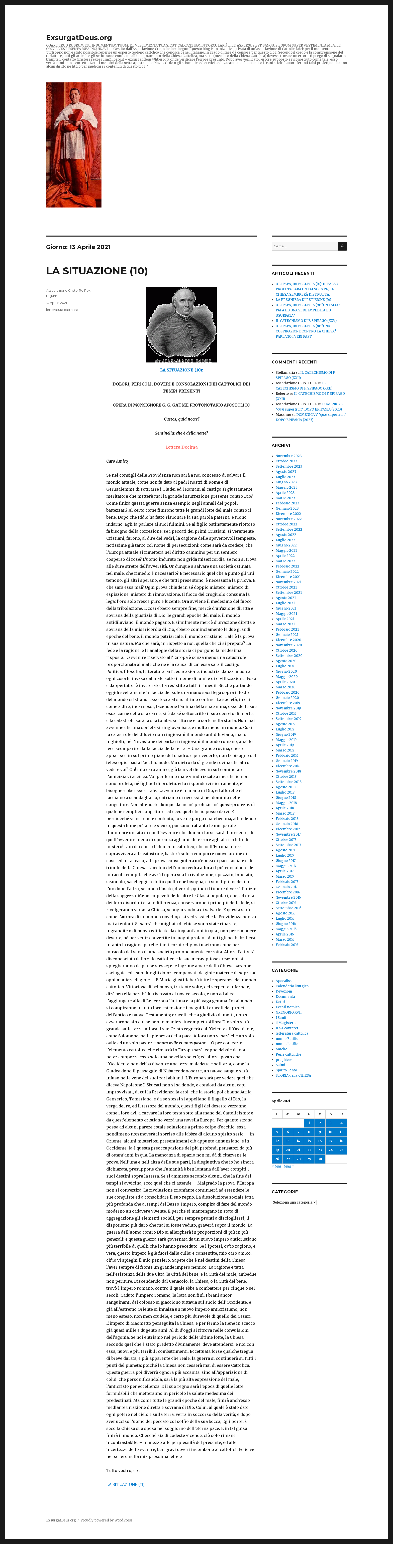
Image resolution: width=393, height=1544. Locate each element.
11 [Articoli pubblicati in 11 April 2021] (341, 1132)
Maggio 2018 (286, 803)
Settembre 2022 (289, 529)
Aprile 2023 (285, 493)
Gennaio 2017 (287, 887)
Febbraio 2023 (287, 503)
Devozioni (284, 991)
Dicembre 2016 (288, 892)
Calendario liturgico (292, 986)
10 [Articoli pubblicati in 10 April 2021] (330, 1132)
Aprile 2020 (285, 682)
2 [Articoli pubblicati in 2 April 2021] (320, 1123)
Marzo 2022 (285, 561)
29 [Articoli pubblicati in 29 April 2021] (309, 1159)
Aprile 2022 (285, 556)
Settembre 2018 (289, 782)
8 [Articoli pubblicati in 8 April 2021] (309, 1132)
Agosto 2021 (286, 598)
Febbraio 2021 (287, 629)
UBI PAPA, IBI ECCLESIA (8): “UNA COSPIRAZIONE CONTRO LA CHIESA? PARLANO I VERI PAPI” (306, 331)
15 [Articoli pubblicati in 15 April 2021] (309, 1141)
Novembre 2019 (288, 708)
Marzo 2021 (285, 624)
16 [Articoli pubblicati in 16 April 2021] (320, 1141)
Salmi (280, 1065)
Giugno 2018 (286, 798)
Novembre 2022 (289, 519)
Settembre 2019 (288, 719)
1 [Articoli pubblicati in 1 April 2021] (309, 1123)
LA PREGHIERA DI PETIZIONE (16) (303, 300)
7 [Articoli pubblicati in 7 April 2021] (299, 1132)
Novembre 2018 (288, 771)
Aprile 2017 (284, 871)
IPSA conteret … (289, 1028)
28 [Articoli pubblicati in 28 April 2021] (299, 1159)
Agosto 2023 (286, 472)
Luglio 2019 (285, 729)
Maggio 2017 (286, 866)
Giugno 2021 (286, 608)
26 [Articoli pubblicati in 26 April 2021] (277, 1159)
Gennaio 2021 (287, 635)
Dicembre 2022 (288, 514)
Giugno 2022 (286, 545)
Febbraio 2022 (287, 566)
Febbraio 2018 (287, 819)
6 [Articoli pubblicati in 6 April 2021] (288, 1132)
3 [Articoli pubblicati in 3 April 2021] (331, 1123)
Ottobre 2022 (286, 524)
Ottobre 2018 (286, 777)
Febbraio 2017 (287, 882)
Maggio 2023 (287, 487)
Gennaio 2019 (287, 761)
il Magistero (286, 1023)
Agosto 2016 (285, 913)
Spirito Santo (286, 1070)
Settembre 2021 (289, 593)
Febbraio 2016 (287, 945)
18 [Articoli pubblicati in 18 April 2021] (341, 1141)
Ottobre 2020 (287, 650)
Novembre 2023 (289, 456)
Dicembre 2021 (288, 577)
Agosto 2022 (286, 535)
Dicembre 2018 (288, 766)
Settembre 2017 (288, 845)
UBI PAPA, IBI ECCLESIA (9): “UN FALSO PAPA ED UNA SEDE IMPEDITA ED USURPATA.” (308, 310)
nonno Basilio (287, 1039)
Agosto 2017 (285, 850)
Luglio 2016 (285, 918)
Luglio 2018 (285, 792)
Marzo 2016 (285, 939)
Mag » (289, 1166)
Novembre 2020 (289, 645)
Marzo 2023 (285, 498)
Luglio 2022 (285, 540)
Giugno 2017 (286, 861)
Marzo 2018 (285, 813)
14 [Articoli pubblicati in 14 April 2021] (298, 1141)
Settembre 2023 (289, 466)
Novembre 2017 (288, 834)
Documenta (285, 997)
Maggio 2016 (286, 929)
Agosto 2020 (286, 661)
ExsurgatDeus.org (79, 37)
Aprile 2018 (285, 808)
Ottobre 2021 (286, 587)
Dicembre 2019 (288, 703)
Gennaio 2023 (287, 508)
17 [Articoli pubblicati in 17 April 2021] (330, 1141)
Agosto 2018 (286, 787)
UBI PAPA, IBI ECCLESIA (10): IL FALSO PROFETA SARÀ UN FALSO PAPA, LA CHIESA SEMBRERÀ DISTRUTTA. (307, 289)
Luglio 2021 (285, 603)
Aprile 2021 (285, 619)
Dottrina (282, 1002)
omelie (281, 1049)
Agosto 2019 (285, 724)
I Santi (281, 1018)
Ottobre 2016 (286, 903)
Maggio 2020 (287, 677)
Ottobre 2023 (286, 461)
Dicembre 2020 (288, 640)
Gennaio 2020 (287, 698)
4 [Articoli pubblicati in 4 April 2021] (341, 1123)
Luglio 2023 (285, 477)
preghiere (284, 1060)
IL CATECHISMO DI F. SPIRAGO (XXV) (306, 321)
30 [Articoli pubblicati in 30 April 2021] (320, 1159)
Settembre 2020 (289, 656)
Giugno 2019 (286, 734)
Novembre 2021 (288, 582)
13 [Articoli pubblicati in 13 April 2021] (287, 1141)
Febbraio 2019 (287, 755)
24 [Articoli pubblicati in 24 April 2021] (331, 1150)
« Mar (276, 1166)
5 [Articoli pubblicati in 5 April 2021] (277, 1132)
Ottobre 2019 (286, 713)
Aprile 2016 (285, 934)
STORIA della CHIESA (293, 1075)
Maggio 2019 (286, 740)
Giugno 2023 (286, 482)
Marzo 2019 (285, 750)
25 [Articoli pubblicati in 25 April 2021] (341, 1150)
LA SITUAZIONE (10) (97, 271)
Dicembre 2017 (288, 829)
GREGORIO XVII (289, 1012)
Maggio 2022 (287, 550)
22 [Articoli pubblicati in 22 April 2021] (309, 1150)
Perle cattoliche (288, 1054)
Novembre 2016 (288, 897)
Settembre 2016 (288, 908)
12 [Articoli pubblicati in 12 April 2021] (277, 1141)
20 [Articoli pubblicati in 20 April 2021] (288, 1150)
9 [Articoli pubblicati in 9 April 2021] (320, 1132)
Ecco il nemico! (288, 1007)
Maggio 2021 (286, 614)
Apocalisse (284, 981)
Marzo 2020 (286, 687)
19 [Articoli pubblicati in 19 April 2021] (277, 1150)
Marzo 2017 (285, 876)
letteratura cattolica (62, 310)
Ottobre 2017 (286, 840)
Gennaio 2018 (287, 824)
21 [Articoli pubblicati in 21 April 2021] (298, 1150)
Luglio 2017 (285, 855)
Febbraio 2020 (288, 692)
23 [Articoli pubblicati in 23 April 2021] (320, 1150)
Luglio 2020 (286, 666)
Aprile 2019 (285, 745)
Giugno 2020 (286, 671)
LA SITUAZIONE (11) (125, 1484)
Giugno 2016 (286, 924)
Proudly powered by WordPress (106, 1520)
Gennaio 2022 (287, 571)
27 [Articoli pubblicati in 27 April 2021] (288, 1159)
